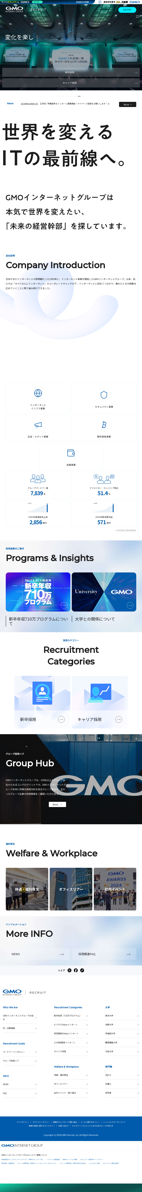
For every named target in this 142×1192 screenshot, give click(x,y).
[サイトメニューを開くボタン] (137, 16)
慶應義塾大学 (122, 1042)
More (128, 104)
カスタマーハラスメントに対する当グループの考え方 (92, 1125)
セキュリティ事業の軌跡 (111, 1163)
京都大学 (122, 1024)
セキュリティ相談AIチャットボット (91, 1159)
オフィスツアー (71, 1084)
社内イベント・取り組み (71, 1093)
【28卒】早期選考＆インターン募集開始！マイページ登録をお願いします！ (74, 103)
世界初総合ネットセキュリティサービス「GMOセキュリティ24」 (22, 1159)
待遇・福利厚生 (71, 1075)
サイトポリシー (23, 1122)
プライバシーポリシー (41, 1122)
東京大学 (122, 1015)
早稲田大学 (122, 1033)
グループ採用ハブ (20, 1061)
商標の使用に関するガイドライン (42, 1125)
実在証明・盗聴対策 (7, 1163)
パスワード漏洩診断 (53, 1159)
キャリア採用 (71, 1051)
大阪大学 (122, 1051)
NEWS (20, 1084)
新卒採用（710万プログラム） (71, 1015)
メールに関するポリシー (90, 1122)
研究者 (122, 1093)
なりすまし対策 (95, 1163)
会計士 (122, 1075)
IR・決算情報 (20, 1028)
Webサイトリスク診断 (70, 1159)
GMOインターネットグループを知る (20, 1017)
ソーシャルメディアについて (114, 1122)
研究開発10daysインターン (71, 1033)
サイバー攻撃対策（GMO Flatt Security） (73, 1163)
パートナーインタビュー (20, 1052)
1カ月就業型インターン (71, 1042)
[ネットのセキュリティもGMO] (22, 2)
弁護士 (122, 1084)
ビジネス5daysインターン (71, 1024)
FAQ (20, 1093)
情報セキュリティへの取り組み (65, 1122)
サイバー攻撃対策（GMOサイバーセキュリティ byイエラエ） (37, 1163)
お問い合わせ (63, 1125)
